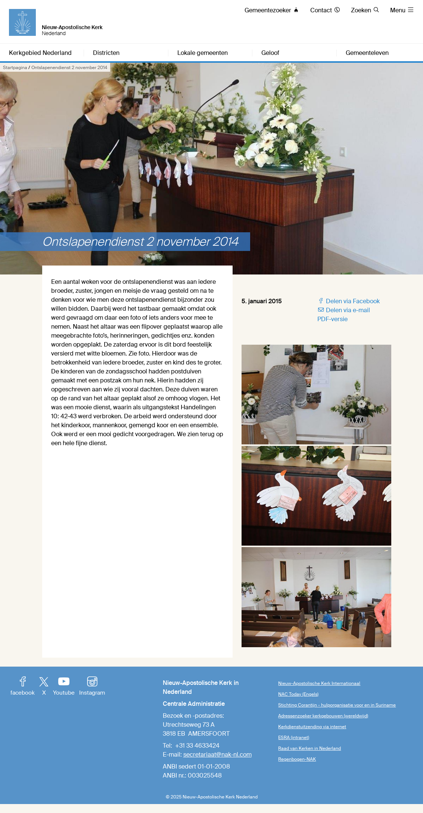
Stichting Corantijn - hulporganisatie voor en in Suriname (337, 705)
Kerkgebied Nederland (40, 53)
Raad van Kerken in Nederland (309, 748)
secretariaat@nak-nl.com (217, 754)
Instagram (92, 686)
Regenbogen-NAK (297, 759)
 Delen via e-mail (343, 310)
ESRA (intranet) (293, 738)
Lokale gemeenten (202, 53)
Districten (106, 53)
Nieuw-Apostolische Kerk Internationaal (319, 683)
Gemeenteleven (367, 53)
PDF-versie (332, 319)
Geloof (270, 53)
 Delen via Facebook (348, 301)
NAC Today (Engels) (298, 694)
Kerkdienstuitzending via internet (312, 727)
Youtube (64, 686)
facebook (22, 686)
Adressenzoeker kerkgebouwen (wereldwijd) (323, 716)
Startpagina (15, 68)
